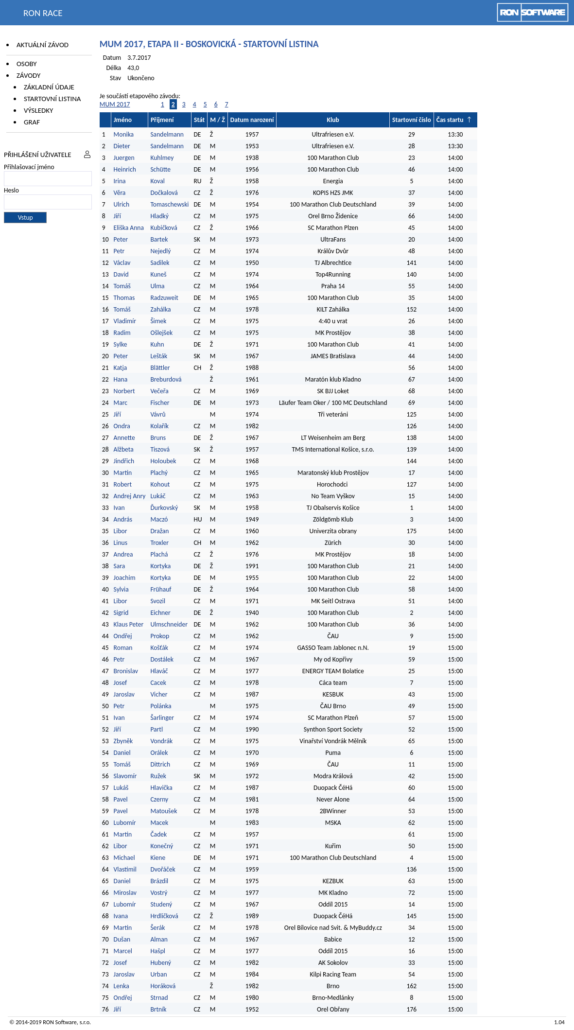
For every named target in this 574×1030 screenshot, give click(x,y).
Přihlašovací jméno (29, 167)
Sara (119, 566)
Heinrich (125, 169)
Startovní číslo (411, 120)
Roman (123, 648)
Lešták (158, 356)
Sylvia (121, 589)
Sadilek (159, 263)
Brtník (158, 1009)
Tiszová (160, 449)
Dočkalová (163, 193)
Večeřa (159, 391)
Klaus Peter (129, 624)
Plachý (158, 473)
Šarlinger (162, 718)
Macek (159, 823)
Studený (161, 904)
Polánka (160, 706)
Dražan (159, 531)
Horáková (162, 986)
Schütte (160, 169)
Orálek (159, 753)
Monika (124, 134)
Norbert (124, 391)
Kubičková (163, 228)
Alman (159, 939)
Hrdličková (164, 916)
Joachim (125, 578)
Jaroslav (124, 694)
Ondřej (123, 636)
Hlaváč (159, 671)
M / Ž (217, 120)
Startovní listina (52, 98)
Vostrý (158, 893)
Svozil (157, 601)
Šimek (158, 321)
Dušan (122, 939)
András (123, 519)
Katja (120, 368)
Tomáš (122, 286)
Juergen (124, 158)
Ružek (158, 776)
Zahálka (160, 309)
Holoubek (163, 461)
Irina (120, 181)
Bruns (158, 438)
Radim (122, 333)
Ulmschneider (169, 624)
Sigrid (121, 613)
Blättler (160, 368)
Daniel (122, 753)
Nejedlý (160, 251)
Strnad (159, 998)
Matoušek (163, 811)
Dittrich (160, 764)
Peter (121, 239)
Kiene (158, 858)
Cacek (158, 683)
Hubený (160, 963)
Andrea (123, 554)
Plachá (159, 554)
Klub (333, 120)
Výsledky (38, 110)
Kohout (160, 484)
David (121, 274)
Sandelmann (167, 134)
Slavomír (125, 776)
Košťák (159, 648)
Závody (28, 75)
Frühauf (160, 589)
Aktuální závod (43, 44)
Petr (119, 251)
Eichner (160, 613)
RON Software (60, 1022)
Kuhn (157, 344)
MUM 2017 (115, 104)
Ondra (122, 426)
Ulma (157, 286)
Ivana (121, 916)
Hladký (159, 216)
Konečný (161, 846)
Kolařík (159, 426)
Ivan (119, 508)
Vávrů (157, 414)
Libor (120, 531)
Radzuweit (164, 298)
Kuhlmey (162, 158)
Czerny (159, 799)
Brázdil (159, 881)
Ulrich (122, 204)
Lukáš (121, 788)
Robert (123, 484)
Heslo (11, 190)
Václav (122, 263)
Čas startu (450, 120)
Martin (123, 473)
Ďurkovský (164, 508)
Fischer (159, 403)
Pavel (121, 799)
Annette (124, 438)
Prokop (159, 636)
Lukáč (157, 496)
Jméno (123, 120)
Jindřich (124, 461)
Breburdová (165, 379)
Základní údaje (49, 87)
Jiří (117, 216)
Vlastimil (125, 869)
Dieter (122, 146)
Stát (199, 120)
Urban (158, 974)
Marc (120, 403)
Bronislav (126, 671)
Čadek (158, 834)
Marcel (123, 951)
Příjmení (162, 120)
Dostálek (162, 659)
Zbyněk (123, 741)
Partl (156, 729)
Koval (157, 181)
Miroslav (125, 893)
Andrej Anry (130, 496)
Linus (120, 543)
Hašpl (157, 951)
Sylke (120, 344)
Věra (120, 193)
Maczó (159, 519)
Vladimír (125, 321)
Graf (32, 122)
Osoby (27, 63)
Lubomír (125, 823)
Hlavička (161, 788)
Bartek (159, 239)
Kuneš (158, 274)
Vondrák (161, 741)
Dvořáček (162, 869)
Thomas (124, 298)
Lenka (121, 986)
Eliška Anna (129, 228)
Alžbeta (124, 449)
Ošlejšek (161, 333)
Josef (120, 683)
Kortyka (160, 566)
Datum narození (252, 120)
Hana (121, 379)
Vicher (158, 694)
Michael (124, 858)
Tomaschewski (169, 204)
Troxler (159, 543)
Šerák (157, 928)
